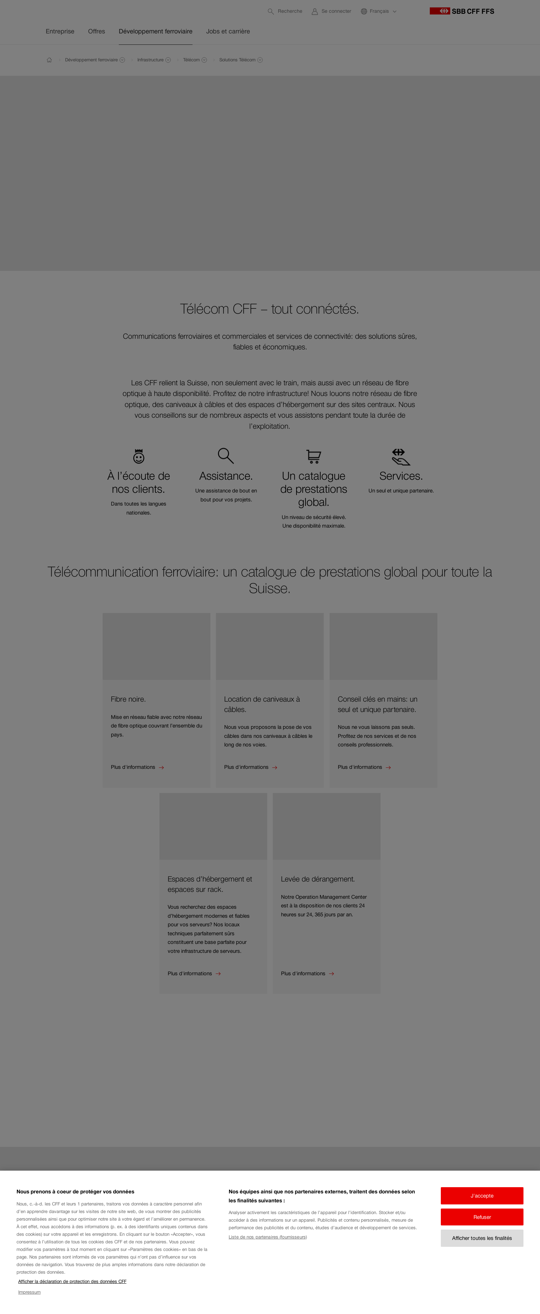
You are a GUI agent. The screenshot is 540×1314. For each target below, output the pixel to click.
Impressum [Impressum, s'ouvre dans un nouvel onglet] (29, 1298)
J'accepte (482, 1202)
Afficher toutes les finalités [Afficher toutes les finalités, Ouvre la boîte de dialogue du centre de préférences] (482, 1245)
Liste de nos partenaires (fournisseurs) (268, 1243)
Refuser (482, 1223)
